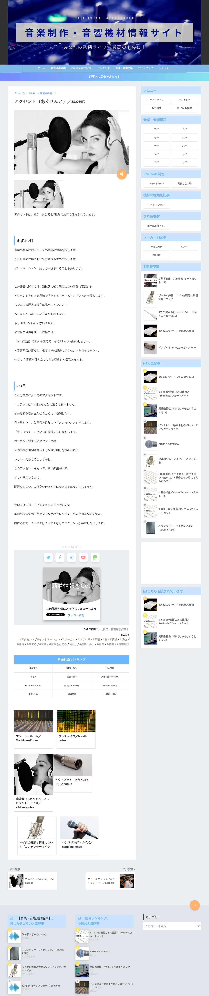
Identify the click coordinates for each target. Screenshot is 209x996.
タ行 (184, 137)
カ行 (184, 129)
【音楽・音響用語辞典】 (114, 629)
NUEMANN (156, 246)
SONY (184, 246)
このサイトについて (118, 986)
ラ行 (156, 162)
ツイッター (165, 68)
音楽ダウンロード (72, 686)
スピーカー (72, 677)
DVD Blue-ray (110, 686)
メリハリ (85, 640)
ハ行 (184, 146)
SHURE (157, 255)
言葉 (43, 644)
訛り (74, 644)
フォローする (76, 615)
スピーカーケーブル (110, 677)
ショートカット (156, 183)
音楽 (101, 644)
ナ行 (156, 146)
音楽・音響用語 (124, 68)
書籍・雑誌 (33, 694)
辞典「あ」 (87, 644)
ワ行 (184, 162)
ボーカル (70, 640)
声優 (97, 640)
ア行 (156, 129)
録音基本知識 (58, 68)
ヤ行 (184, 154)
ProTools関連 (184, 108)
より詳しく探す (110, 694)
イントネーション (49, 640)
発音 (21, 644)
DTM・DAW (71, 668)
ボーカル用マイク (156, 225)
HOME (104, 980)
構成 (114, 640)
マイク (33, 677)
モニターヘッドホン (33, 686)
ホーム (41, 68)
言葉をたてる (59, 644)
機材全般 (33, 668)
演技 (124, 640)
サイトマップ (145, 68)
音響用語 (124, 644)
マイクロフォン (156, 204)
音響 (111, 644)
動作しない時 (184, 183)
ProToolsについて (81, 68)
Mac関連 (110, 668)
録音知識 (156, 108)
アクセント (27, 640)
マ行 (156, 154)
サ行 (156, 137)
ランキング (103, 68)
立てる (33, 644)
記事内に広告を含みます (104, 76)
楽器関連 (72, 694)
